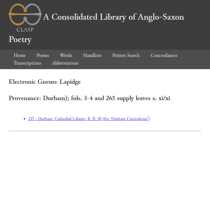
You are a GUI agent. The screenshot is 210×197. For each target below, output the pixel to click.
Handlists (92, 55)
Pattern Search (126, 55)
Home (20, 55)
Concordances (164, 55)
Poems (43, 55)
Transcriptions (27, 63)
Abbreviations (65, 63)
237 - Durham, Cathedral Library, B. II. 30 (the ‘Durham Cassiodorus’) (89, 119)
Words (66, 55)
